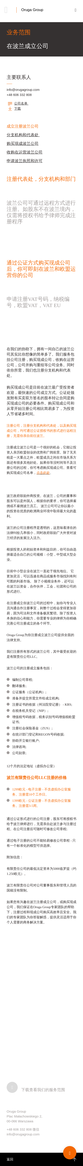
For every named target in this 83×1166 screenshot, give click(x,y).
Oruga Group (32, 10)
